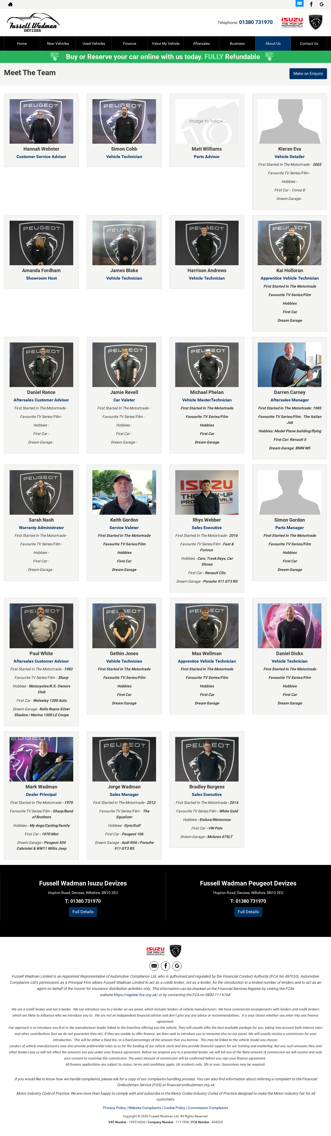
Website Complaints (144, 1109)
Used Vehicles (94, 43)
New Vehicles (58, 43)
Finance (129, 43)
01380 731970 (256, 22)
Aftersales (201, 43)
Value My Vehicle (165, 43)
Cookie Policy (174, 1109)
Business (237, 43)
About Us (273, 43)
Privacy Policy (114, 1109)
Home (22, 43)
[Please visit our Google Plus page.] (321, 4)
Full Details (82, 911)
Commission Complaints (208, 1109)
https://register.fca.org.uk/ (135, 996)
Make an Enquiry (307, 73)
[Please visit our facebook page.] (311, 4)
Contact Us (309, 43)
